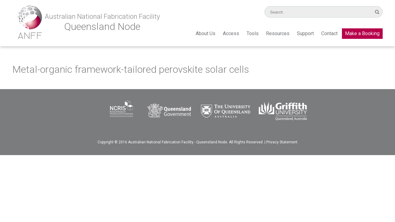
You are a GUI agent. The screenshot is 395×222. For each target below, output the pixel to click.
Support (305, 33)
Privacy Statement (281, 142)
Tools (253, 33)
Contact (329, 33)
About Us (205, 33)
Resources (277, 33)
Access (231, 33)
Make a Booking (362, 33)
